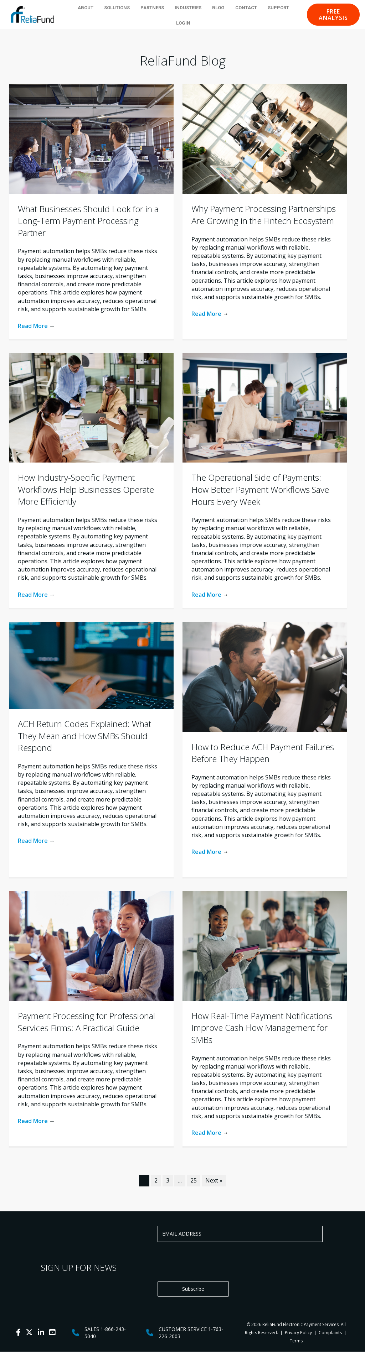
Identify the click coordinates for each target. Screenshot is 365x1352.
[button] (333, 15)
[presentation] (212, 1261)
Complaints (330, 1333)
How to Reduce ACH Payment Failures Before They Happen (262, 753)
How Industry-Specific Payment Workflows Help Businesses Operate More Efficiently (86, 489)
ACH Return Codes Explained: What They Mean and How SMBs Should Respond (84, 735)
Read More (36, 326)
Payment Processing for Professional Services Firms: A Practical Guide (86, 1022)
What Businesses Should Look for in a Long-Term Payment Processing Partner (88, 221)
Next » (213, 1180)
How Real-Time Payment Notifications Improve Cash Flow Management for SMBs (261, 1027)
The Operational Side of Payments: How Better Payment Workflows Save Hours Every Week (260, 489)
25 (193, 1180)
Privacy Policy (298, 1333)
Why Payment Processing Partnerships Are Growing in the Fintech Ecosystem (263, 214)
